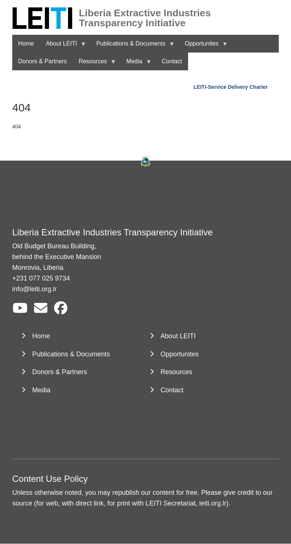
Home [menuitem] (26, 43)
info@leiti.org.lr (34, 289)
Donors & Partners (59, 372)
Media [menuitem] (135, 64)
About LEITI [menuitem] (63, 46)
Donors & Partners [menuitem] (42, 61)
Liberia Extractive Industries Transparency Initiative (145, 13)
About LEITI (178, 336)
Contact (172, 390)
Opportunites (180, 354)
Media (41, 390)
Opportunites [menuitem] (203, 46)
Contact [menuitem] (172, 61)
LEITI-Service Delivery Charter (231, 87)
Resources (177, 372)
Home (41, 336)
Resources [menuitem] (94, 64)
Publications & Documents (71, 354)
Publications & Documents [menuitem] (132, 46)
